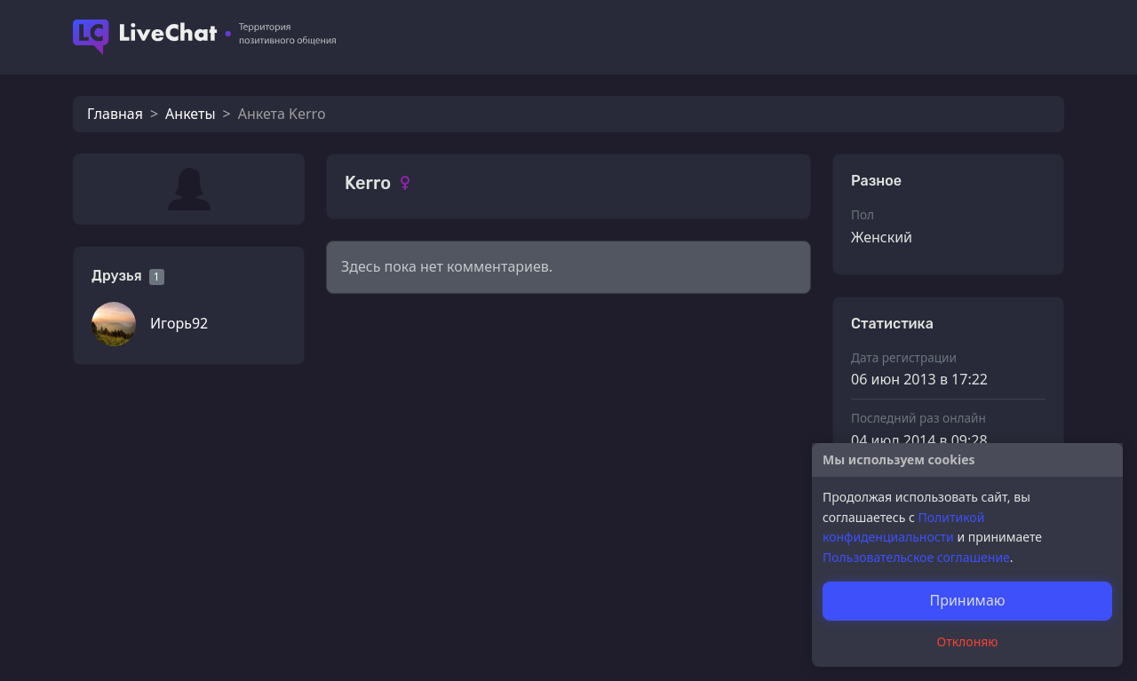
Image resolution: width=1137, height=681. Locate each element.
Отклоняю (967, 641)
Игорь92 (179, 323)
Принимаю (967, 600)
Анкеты (190, 113)
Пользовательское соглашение (916, 557)
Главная (115, 113)
